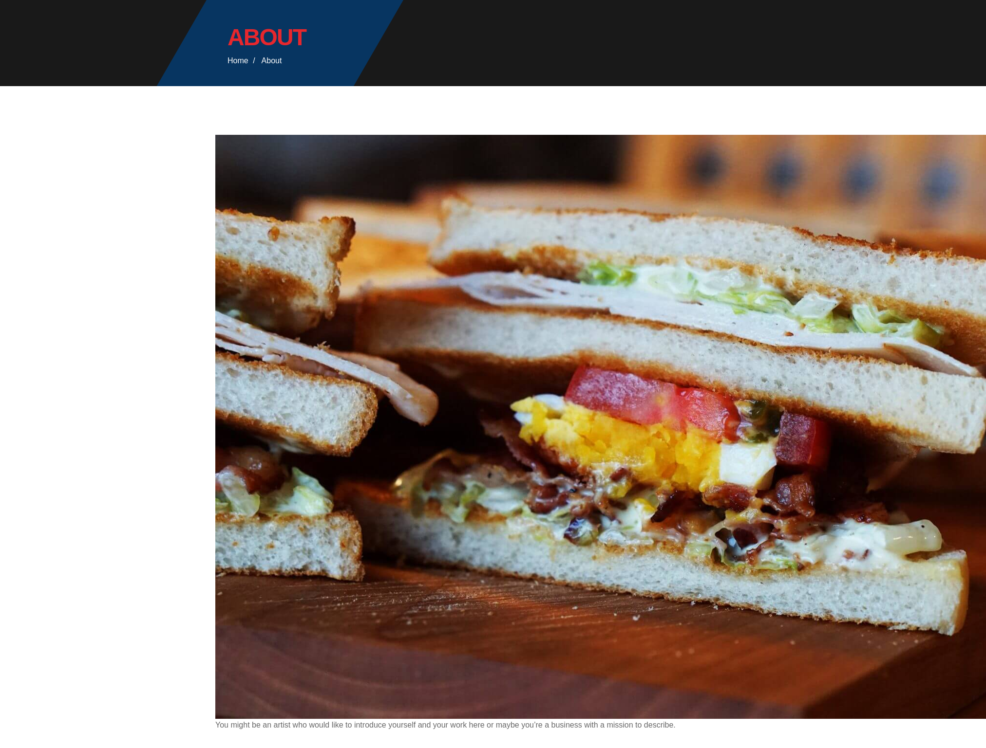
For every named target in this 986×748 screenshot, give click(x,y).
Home (238, 60)
